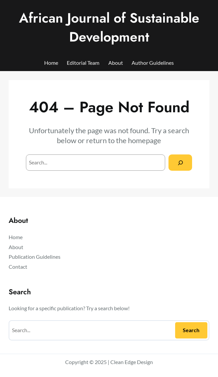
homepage (144, 140)
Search (191, 330)
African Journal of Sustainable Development (109, 27)
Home (51, 62)
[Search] (180, 162)
